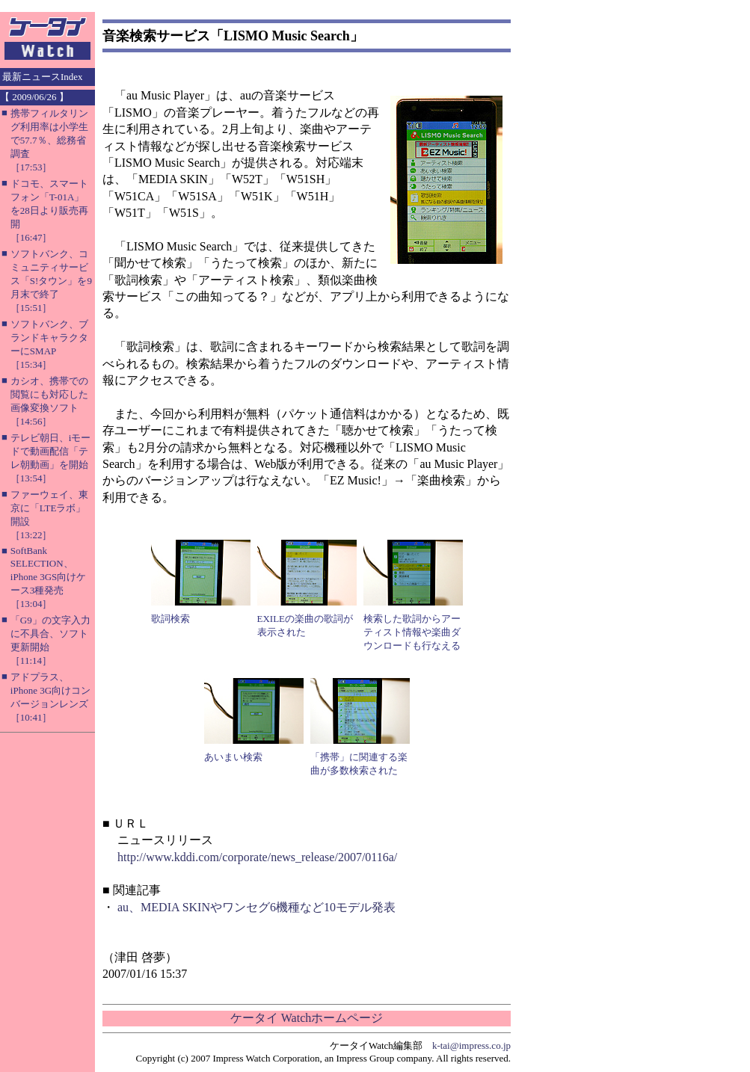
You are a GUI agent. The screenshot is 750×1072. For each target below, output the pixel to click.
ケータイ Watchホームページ (306, 1017)
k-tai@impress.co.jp (471, 1045)
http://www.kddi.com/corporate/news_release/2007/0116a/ (257, 857)
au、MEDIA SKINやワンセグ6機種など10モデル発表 (256, 907)
